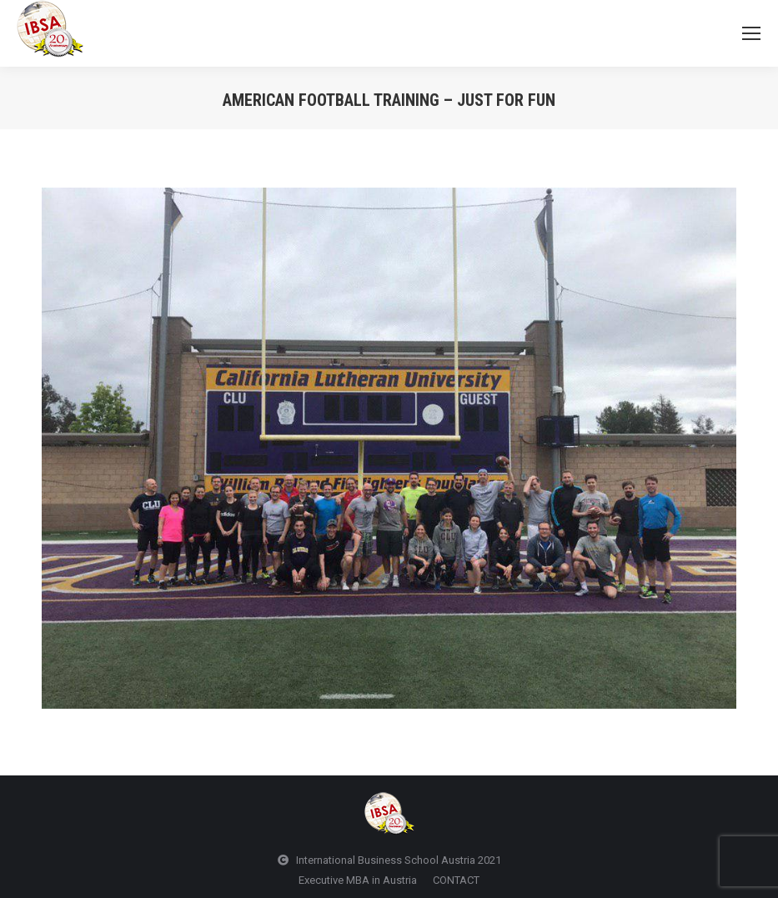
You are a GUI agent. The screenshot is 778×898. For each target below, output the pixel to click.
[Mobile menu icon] (751, 33)
